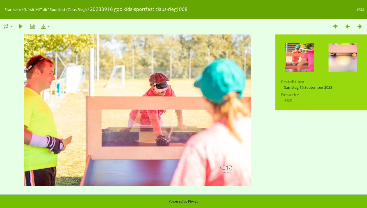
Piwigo (193, 201)
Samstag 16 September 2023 (308, 87)
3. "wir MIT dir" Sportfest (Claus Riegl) (55, 9)
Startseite (13, 9)
